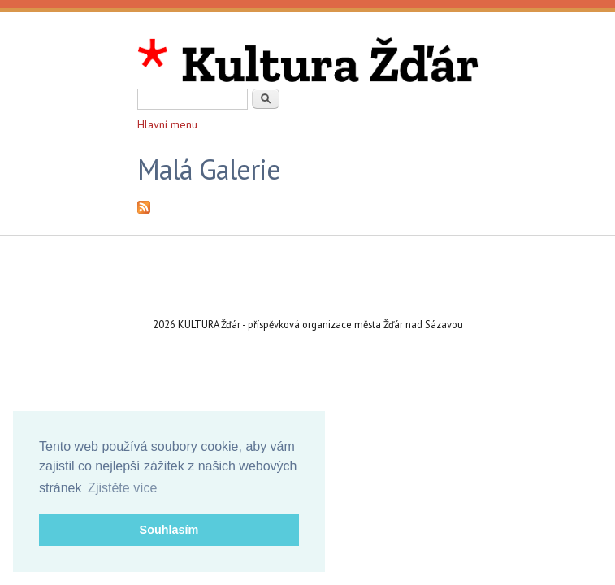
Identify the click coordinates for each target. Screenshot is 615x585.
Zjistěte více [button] (122, 488)
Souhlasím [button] (169, 529)
